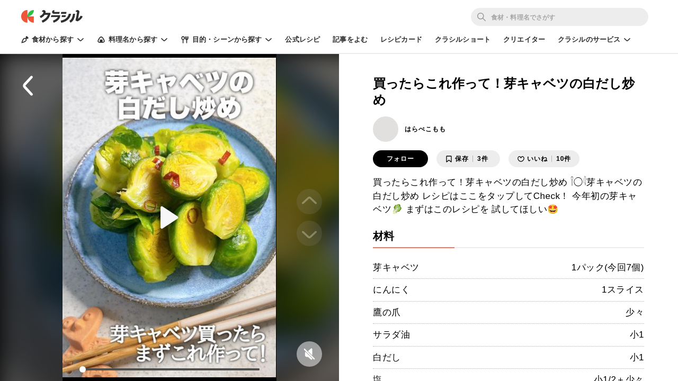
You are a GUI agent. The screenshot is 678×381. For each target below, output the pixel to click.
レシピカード (401, 39)
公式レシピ (302, 39)
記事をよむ (350, 39)
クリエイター (524, 39)
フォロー (400, 158)
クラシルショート (462, 39)
